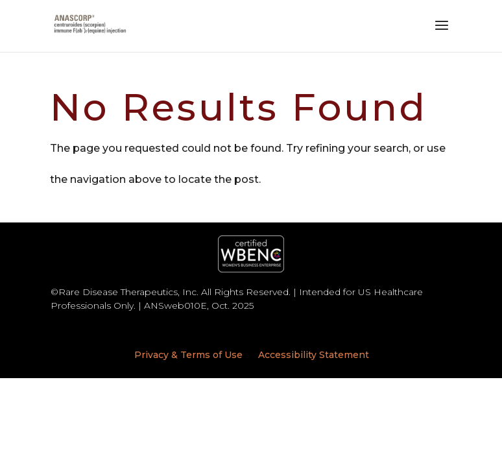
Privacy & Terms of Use (188, 355)
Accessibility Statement (313, 355)
